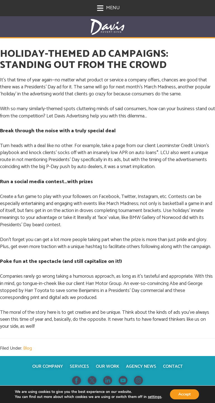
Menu (108, 8)
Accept (184, 394)
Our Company (47, 366)
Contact (173, 366)
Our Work (107, 366)
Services (79, 366)
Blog (27, 348)
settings (154, 396)
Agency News (141, 366)
